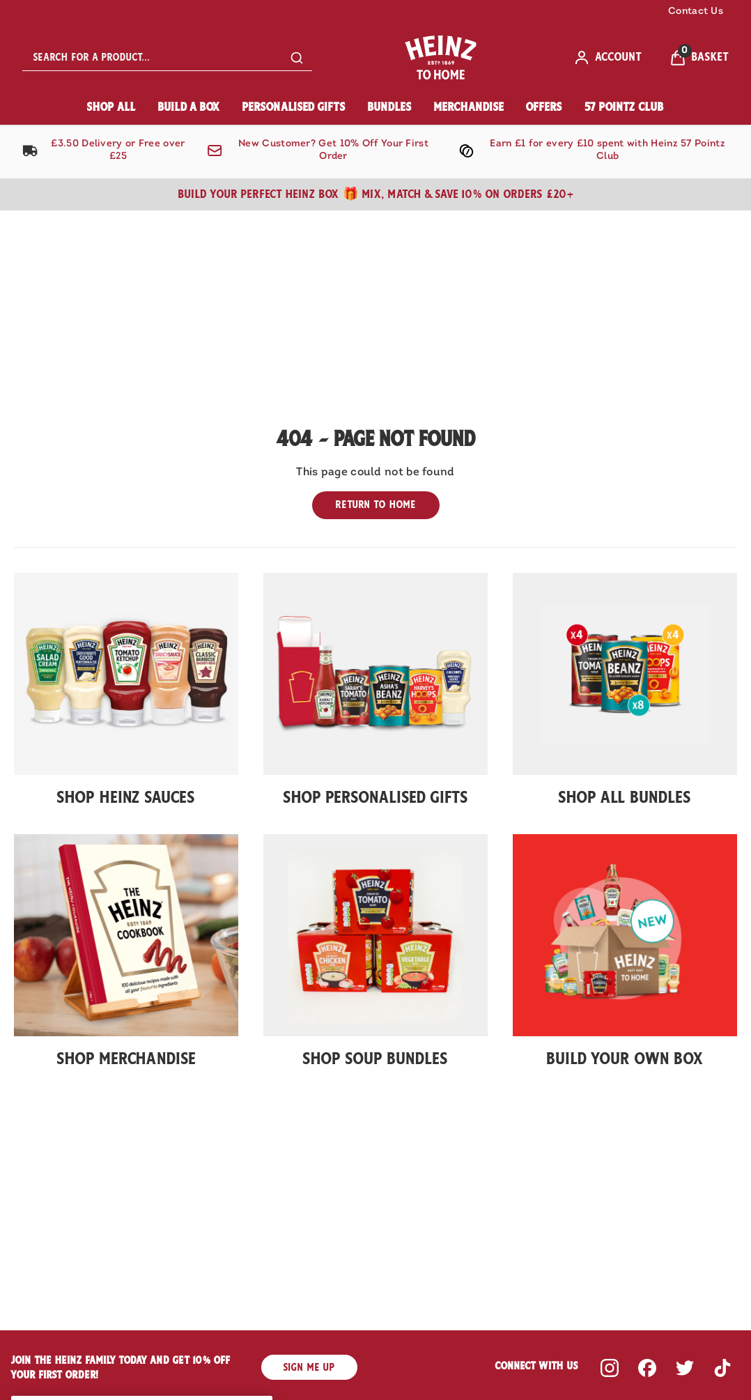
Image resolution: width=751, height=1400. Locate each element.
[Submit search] (297, 58)
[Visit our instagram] (610, 1368)
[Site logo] (443, 58)
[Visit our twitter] (685, 1368)
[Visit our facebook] (647, 1368)
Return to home (376, 504)
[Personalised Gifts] (294, 107)
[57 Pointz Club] (624, 107)
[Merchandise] (469, 107)
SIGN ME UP (309, 1367)
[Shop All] (111, 107)
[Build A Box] (189, 107)
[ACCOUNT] (607, 57)
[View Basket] (699, 57)
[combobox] (167, 58)
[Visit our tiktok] (722, 1368)
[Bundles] (390, 107)
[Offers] (544, 107)
